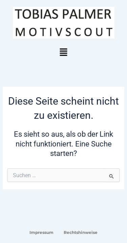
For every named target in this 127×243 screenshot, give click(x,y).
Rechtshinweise (81, 232)
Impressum (41, 232)
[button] (63, 52)
